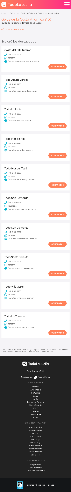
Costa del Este (35, 430)
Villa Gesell (35, 455)
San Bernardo (35, 445)
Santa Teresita (35, 452)
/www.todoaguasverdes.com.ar (20, 91)
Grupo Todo (35, 464)
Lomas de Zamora (35, 402)
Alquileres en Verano (36, 471)
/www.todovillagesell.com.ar (19, 298)
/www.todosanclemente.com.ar (20, 239)
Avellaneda (35, 390)
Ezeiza (35, 396)
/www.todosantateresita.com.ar (20, 268)
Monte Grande (35, 405)
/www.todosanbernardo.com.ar (20, 209)
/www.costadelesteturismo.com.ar (21, 61)
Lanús (35, 399)
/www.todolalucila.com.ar (17, 120)
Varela (35, 417)
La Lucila (35, 433)
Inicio (3, 13)
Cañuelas (35, 393)
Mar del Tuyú (35, 442)
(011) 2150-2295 (12, 54)
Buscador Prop (35, 467)
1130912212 (10, 58)
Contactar (57, 66)
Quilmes (35, 411)
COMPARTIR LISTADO (12, 29)
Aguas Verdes (35, 427)
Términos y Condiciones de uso (40, 485)
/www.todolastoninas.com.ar (19, 327)
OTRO (35, 408)
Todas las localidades (48, 13)
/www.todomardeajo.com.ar (19, 150)
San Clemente (35, 448)
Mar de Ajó (35, 439)
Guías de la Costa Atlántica (22, 13)
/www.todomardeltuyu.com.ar (19, 179)
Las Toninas (35, 436)
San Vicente (35, 414)
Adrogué (35, 387)
